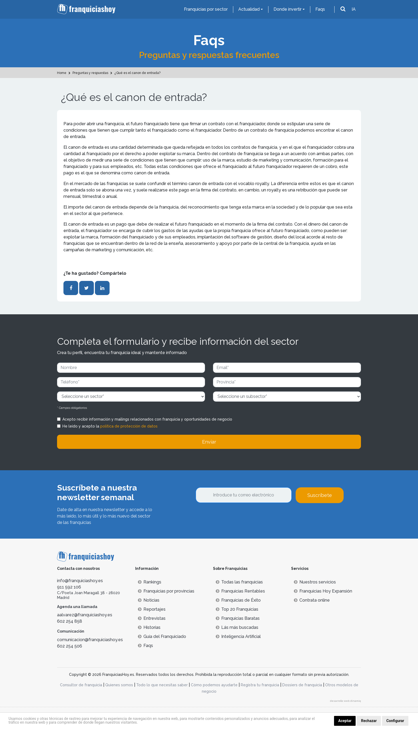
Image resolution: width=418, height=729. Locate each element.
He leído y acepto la (110, 426)
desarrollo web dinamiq (345, 700)
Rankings (149, 582)
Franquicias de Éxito (238, 600)
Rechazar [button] (369, 721)
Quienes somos (119, 685)
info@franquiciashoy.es (80, 580)
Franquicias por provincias (166, 591)
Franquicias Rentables (240, 591)
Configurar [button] (395, 721)
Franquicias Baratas (238, 618)
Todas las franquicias (239, 582)
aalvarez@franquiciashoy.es (84, 614)
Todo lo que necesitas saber (162, 685)
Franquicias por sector (206, 9)
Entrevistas (152, 618)
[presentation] (236, 517)
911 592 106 (69, 587)
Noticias (148, 600)
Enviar (209, 442)
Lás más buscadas (237, 627)
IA (354, 9)
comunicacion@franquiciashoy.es (90, 639)
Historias (149, 627)
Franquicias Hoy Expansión (323, 591)
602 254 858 (69, 621)
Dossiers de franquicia (302, 685)
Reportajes (152, 609)
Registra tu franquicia (260, 685)
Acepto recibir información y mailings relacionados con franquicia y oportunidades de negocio (147, 419)
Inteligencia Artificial (238, 636)
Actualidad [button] (249, 9)
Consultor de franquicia (81, 685)
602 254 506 (69, 646)
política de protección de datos (129, 426)
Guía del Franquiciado (162, 636)
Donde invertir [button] (288, 9)
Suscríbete (319, 495)
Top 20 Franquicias (237, 609)
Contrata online (312, 600)
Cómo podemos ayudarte (214, 685)
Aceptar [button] (345, 721)
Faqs (320, 9)
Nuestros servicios (315, 582)
